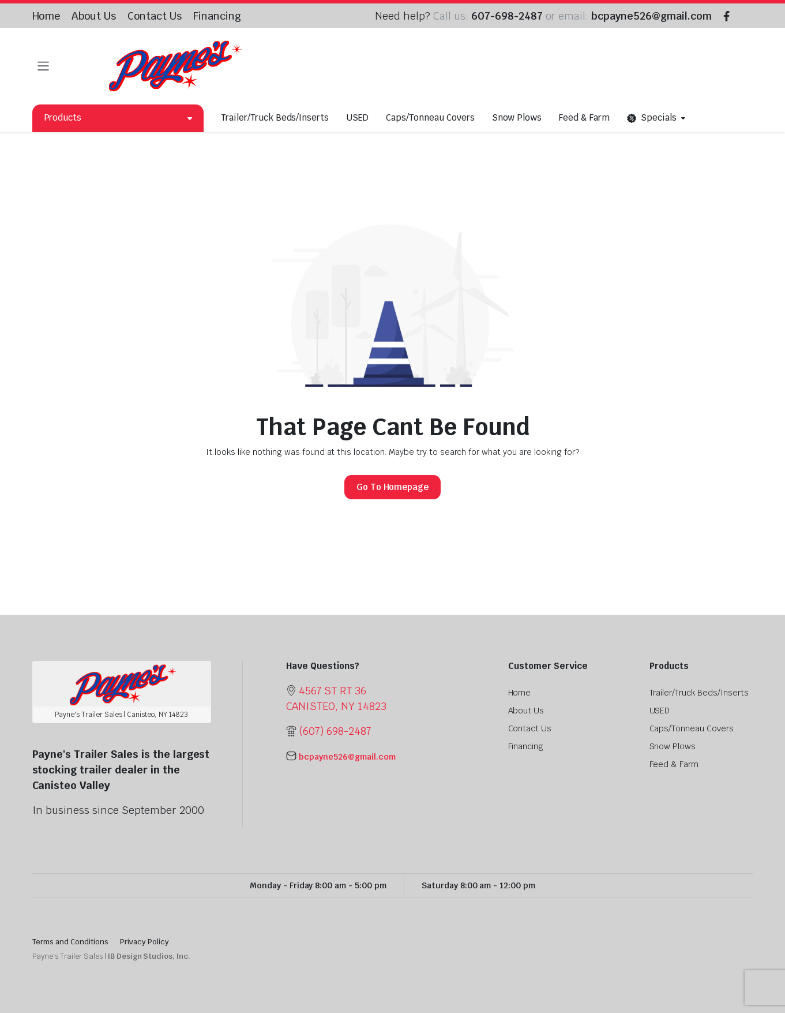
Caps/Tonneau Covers (430, 117)
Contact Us (154, 16)
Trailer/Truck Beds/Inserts (275, 117)
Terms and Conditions (70, 942)
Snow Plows (517, 117)
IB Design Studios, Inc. (149, 956)
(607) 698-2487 (335, 731)
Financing (217, 16)
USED (357, 117)
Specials (652, 118)
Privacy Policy (144, 942)
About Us (94, 16)
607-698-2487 (507, 16)
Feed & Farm (584, 117)
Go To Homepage (392, 486)
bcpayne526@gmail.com (651, 16)
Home (46, 16)
